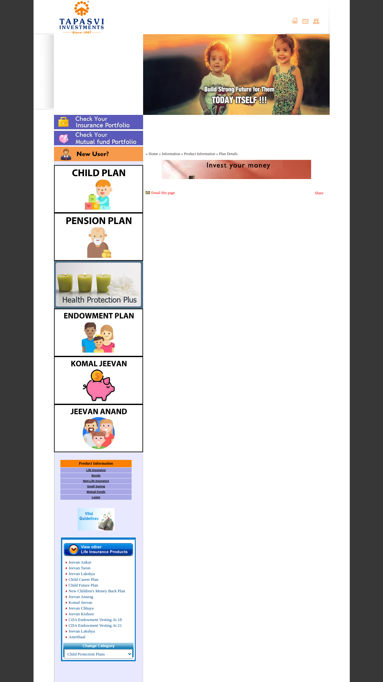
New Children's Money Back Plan (97, 590)
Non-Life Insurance (96, 481)
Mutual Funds (96, 491)
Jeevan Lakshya (82, 573)
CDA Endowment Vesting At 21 (95, 625)
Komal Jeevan (80, 602)
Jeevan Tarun (80, 568)
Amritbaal (77, 636)
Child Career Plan (83, 579)
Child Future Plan (83, 585)
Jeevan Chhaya (81, 608)
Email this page (163, 193)
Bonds (96, 475)
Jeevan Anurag (81, 596)
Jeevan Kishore (81, 613)
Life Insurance (96, 470)
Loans (96, 497)
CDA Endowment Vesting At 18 (95, 619)
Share (319, 193)
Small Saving (96, 486)
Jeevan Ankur (80, 562)
